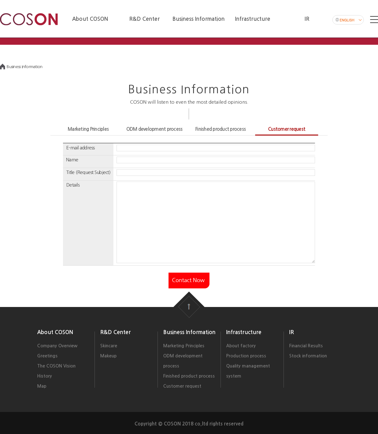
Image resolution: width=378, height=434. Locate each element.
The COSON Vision (56, 366)
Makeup (108, 356)
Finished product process (220, 129)
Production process (246, 356)
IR (291, 332)
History (44, 376)
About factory (241, 346)
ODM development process (154, 129)
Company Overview (57, 346)
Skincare (108, 346)
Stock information (308, 356)
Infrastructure (243, 332)
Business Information (189, 332)
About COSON (55, 332)
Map (41, 386)
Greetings (47, 356)
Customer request (286, 129)
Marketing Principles (88, 129)
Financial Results (306, 346)
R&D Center (115, 332)
